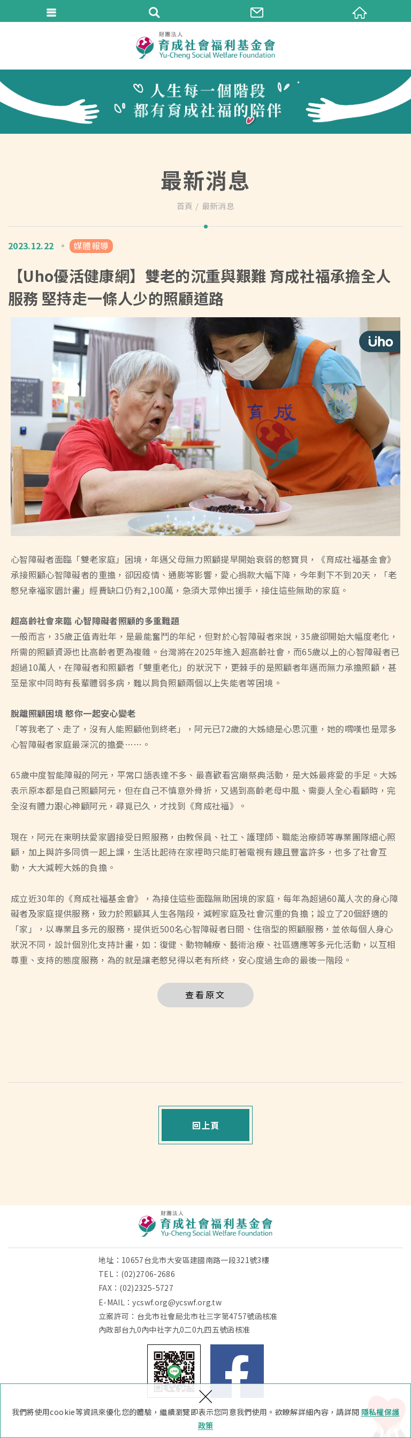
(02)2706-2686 (148, 1273)
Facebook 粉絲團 (237, 1371)
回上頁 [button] (205, 1125)
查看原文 (205, 994)
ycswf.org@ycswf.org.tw (177, 1302)
